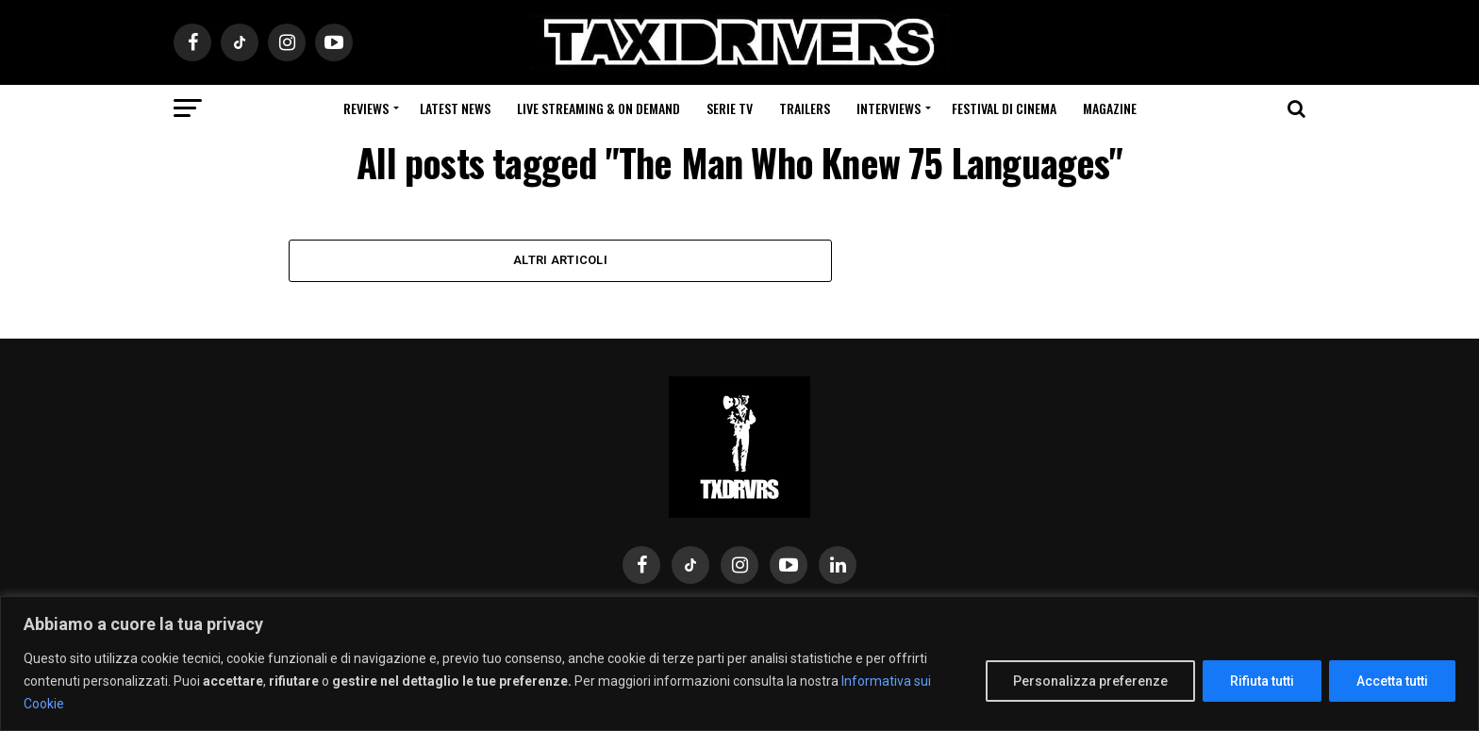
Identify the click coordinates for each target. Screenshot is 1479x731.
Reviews (366, 108)
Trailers (804, 108)
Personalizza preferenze (1090, 681)
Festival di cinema (1004, 108)
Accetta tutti (1392, 681)
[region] (739, 663)
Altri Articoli (560, 260)
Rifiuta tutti (1262, 681)
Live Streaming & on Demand (598, 108)
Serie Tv (729, 108)
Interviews (888, 108)
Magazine (1110, 108)
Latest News (455, 108)
